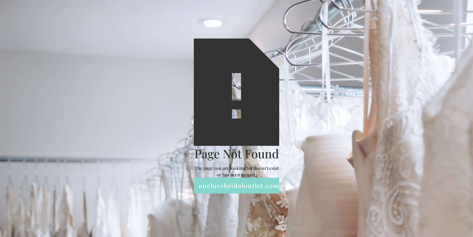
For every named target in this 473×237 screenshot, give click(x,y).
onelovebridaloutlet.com (239, 186)
